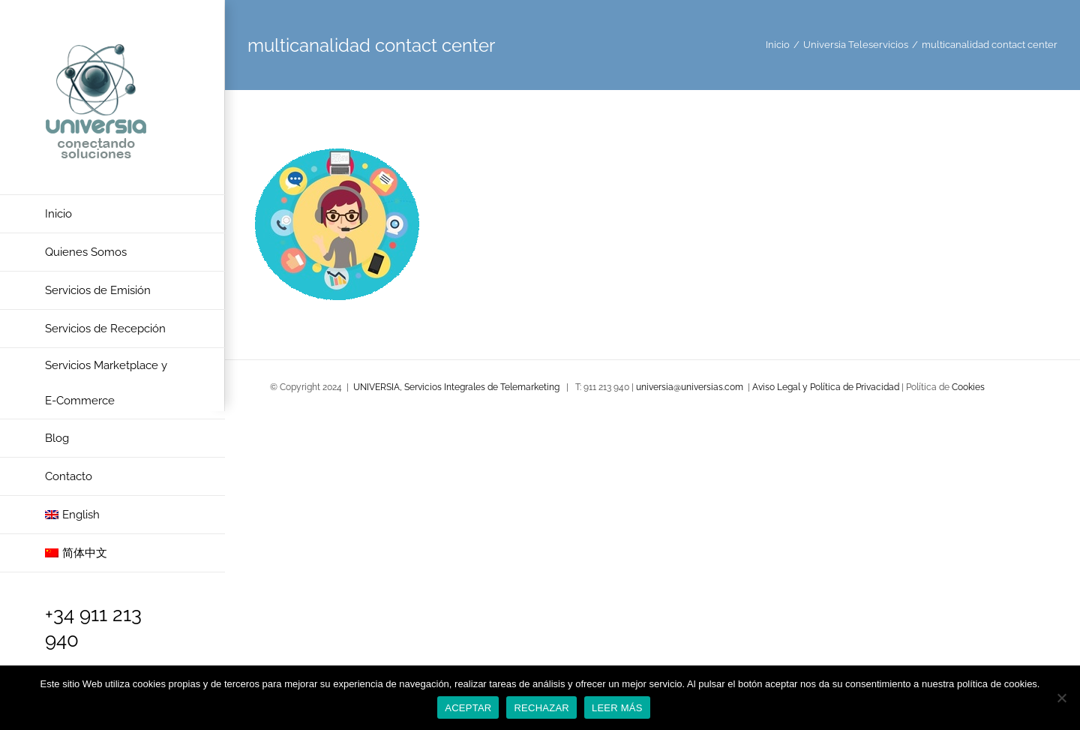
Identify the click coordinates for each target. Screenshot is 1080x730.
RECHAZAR (541, 707)
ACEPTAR (468, 707)
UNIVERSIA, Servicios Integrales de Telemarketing (456, 387)
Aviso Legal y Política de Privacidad (827, 387)
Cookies (968, 387)
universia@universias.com (689, 387)
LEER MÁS (617, 707)
